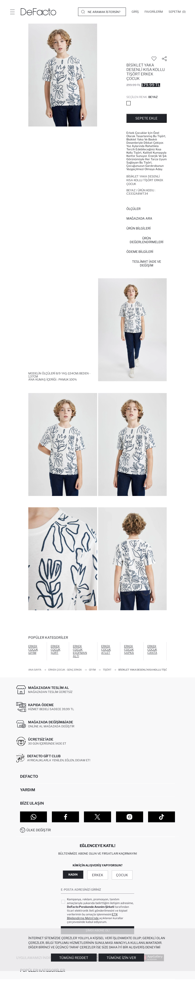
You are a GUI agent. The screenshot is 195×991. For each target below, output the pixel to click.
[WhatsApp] (33, 816)
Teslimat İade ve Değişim (146, 263)
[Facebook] (65, 816)
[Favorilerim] (154, 12)
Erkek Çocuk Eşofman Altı (80, 651)
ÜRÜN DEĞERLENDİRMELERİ (146, 240)
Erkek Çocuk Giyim (33, 649)
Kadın (73, 874)
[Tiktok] (161, 816)
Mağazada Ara (139, 218)
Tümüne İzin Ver (121, 958)
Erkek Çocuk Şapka (129, 649)
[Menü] (12, 12)
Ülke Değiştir (38, 830)
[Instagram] (129, 816)
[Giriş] (135, 12)
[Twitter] (97, 816)
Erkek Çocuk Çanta (152, 649)
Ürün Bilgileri (138, 228)
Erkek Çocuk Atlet (106, 649)
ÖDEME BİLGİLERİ (139, 252)
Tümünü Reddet (73, 958)
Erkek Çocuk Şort (55, 649)
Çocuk (122, 875)
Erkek (97, 875)
